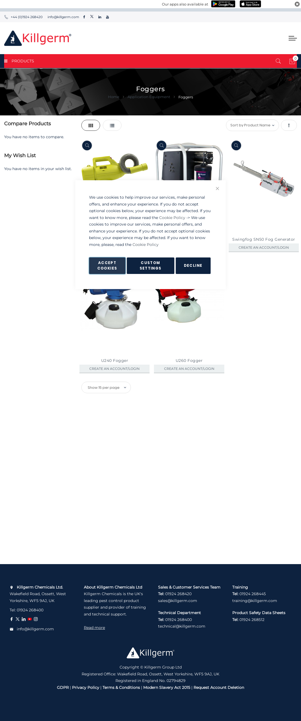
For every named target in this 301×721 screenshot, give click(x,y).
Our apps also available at (185, 4)
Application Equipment (149, 97)
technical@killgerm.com (181, 626)
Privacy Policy (85, 687)
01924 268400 (30, 610)
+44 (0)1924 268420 (23, 17)
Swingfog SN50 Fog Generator (263, 239)
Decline (193, 265)
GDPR (63, 687)
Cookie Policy (172, 217)
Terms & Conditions (121, 687)
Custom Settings (151, 265)
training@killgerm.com (254, 600)
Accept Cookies (107, 265)
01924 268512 (251, 619)
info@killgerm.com (63, 17)
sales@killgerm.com (177, 600)
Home (114, 97)
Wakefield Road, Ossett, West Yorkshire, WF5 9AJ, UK (38, 594)
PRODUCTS (19, 61)
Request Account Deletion (219, 687)
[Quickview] (87, 145)
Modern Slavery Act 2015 (166, 687)
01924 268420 (178, 593)
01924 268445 (252, 593)
